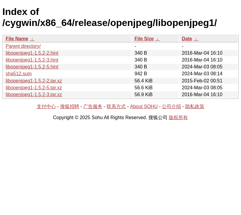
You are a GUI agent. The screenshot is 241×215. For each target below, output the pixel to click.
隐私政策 (194, 106)
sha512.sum (19, 73)
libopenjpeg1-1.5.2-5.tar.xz (34, 87)
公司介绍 (171, 106)
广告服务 (92, 106)
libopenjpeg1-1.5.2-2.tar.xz (34, 80)
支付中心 (46, 106)
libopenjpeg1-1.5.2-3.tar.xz (34, 94)
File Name (17, 38)
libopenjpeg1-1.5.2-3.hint (32, 59)
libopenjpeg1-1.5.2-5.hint (32, 66)
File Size (144, 38)
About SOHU (143, 106)
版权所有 (178, 117)
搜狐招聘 (69, 106)
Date (187, 38)
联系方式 (116, 106)
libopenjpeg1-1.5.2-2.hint (32, 53)
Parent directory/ (23, 46)
